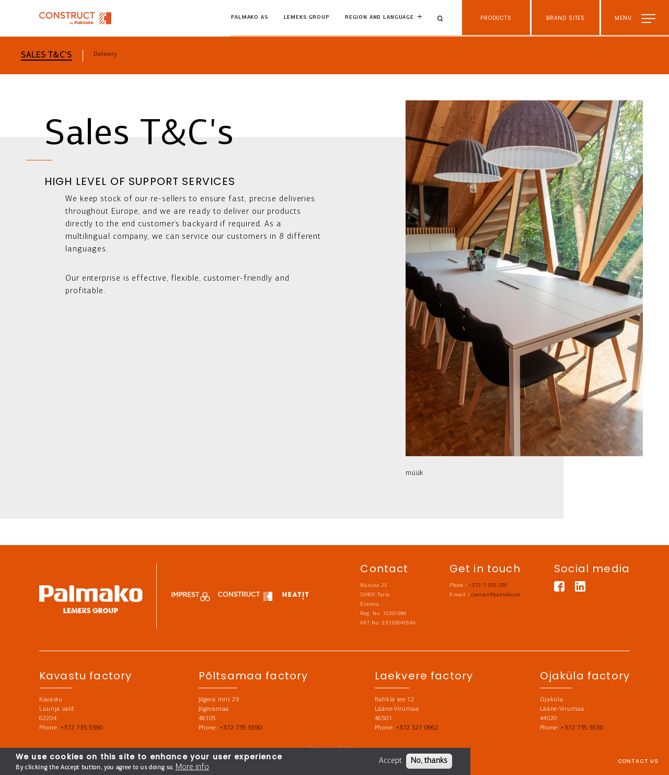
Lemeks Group (306, 17)
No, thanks (429, 761)
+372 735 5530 (581, 728)
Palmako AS (249, 17)
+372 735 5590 (81, 728)
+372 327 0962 (417, 728)
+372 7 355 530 (488, 585)
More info (192, 768)
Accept (390, 761)
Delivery (105, 54)
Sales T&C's (46, 55)
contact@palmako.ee (495, 595)
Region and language (379, 17)
